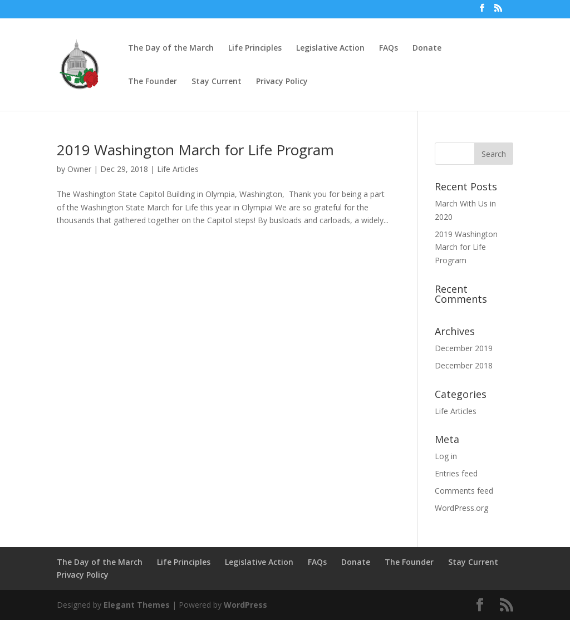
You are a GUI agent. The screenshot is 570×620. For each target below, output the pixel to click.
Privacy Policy (282, 81)
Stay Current (216, 81)
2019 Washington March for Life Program (195, 150)
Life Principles (255, 48)
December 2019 (464, 348)
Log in (446, 456)
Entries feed (456, 473)
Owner (79, 169)
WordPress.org (461, 508)
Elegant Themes (137, 604)
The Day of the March (171, 48)
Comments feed (464, 490)
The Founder (152, 81)
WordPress (245, 604)
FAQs (388, 48)
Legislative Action (330, 48)
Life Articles (178, 169)
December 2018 (464, 365)
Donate (426, 48)
